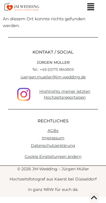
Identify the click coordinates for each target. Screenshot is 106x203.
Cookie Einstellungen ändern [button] (53, 156)
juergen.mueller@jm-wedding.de (53, 77)
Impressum (53, 137)
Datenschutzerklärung (53, 145)
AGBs (53, 130)
